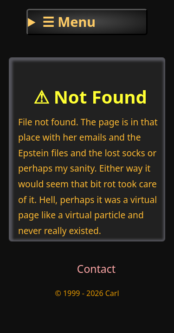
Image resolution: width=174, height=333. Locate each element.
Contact (96, 268)
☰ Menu (69, 21)
